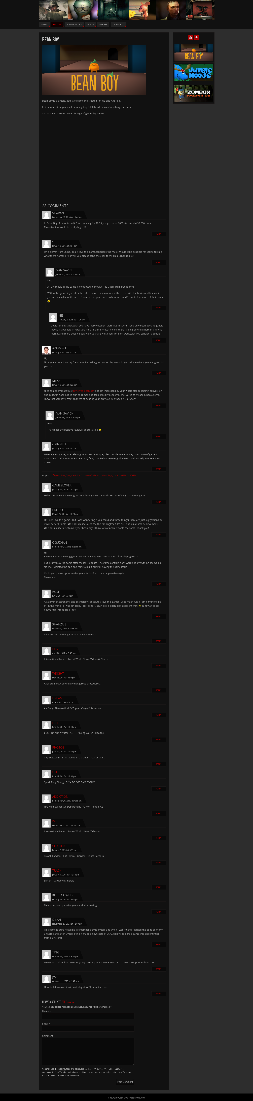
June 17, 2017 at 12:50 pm (64, 776)
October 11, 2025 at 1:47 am (65, 981)
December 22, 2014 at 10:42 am (67, 217)
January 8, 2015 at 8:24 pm (68, 417)
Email (46, 1023)
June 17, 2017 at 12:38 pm (64, 751)
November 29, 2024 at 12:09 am (67, 923)
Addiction (60, 796)
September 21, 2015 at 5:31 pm (67, 546)
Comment (47, 1035)
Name (46, 1011)
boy (55, 649)
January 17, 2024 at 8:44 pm (65, 899)
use (55, 772)
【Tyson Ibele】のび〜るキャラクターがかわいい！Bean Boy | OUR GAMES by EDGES (94, 475)
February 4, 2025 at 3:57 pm (65, 956)
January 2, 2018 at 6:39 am (64, 850)
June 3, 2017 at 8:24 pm (63, 702)
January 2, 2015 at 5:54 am (68, 274)
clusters (59, 846)
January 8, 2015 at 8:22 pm (64, 384)
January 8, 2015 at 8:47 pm (64, 448)
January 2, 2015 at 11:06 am (72, 319)
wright (58, 673)
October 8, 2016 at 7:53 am (65, 628)
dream (57, 698)
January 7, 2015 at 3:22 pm (64, 352)
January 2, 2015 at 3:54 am (64, 245)
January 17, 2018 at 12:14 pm (65, 874)
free (55, 723)
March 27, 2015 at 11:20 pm (65, 514)
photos (58, 747)
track (56, 870)
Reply (158, 233)
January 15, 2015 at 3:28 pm (65, 489)
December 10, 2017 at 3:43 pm (66, 825)
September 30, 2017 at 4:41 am (67, 800)
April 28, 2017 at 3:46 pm (64, 653)
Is (53, 821)
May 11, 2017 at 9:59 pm (63, 677)
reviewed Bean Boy (83, 390)
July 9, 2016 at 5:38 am (62, 595)
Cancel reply (71, 1003)
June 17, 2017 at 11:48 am (64, 727)
